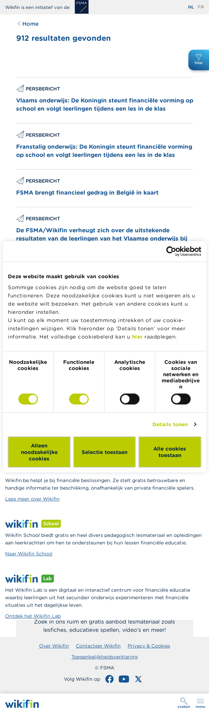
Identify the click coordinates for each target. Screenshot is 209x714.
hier (137, 336)
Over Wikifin (54, 646)
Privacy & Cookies (149, 646)
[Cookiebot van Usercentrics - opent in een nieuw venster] (171, 251)
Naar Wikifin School (29, 554)
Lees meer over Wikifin (32, 499)
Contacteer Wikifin (98, 646)
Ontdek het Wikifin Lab (33, 616)
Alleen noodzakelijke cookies (39, 451)
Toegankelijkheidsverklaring (104, 657)
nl (191, 7)
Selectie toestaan (104, 451)
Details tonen (170, 424)
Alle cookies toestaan (169, 451)
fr (201, 7)
